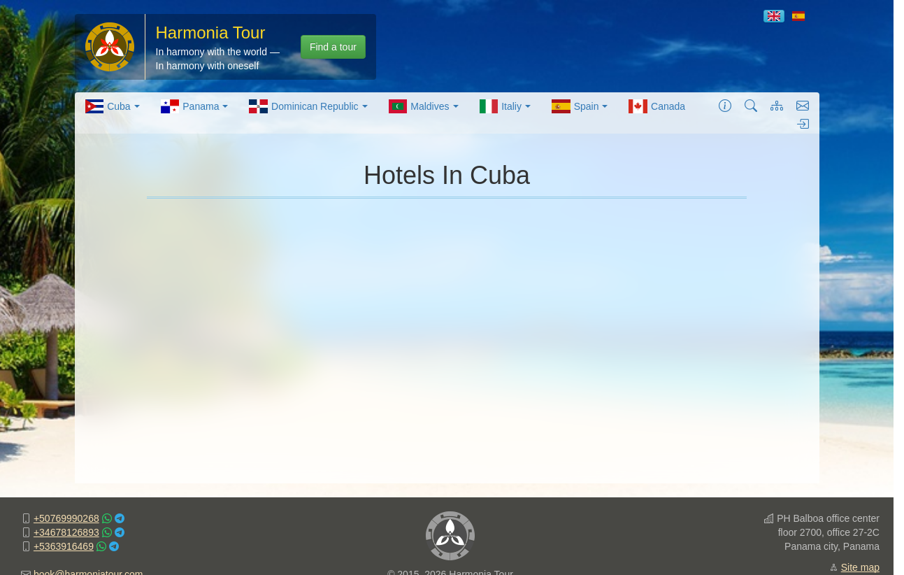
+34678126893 (66, 532)
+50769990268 (66, 518)
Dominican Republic (308, 106)
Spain (580, 106)
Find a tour (333, 46)
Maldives (424, 106)
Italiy (505, 106)
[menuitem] (112, 106)
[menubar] (385, 106)
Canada (657, 106)
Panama (195, 106)
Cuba (112, 106)
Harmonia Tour (211, 32)
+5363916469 (64, 546)
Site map (860, 567)
